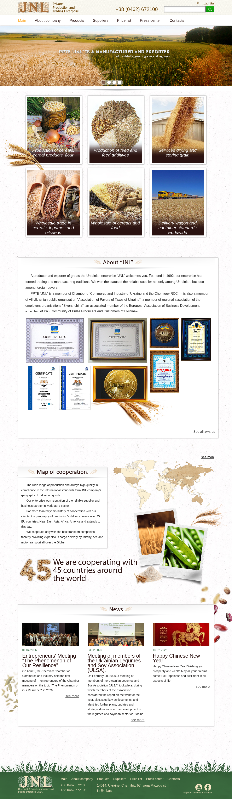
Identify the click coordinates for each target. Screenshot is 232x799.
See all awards (204, 431)
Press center (150, 20)
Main (22, 20)
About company (48, 20)
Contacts (176, 20)
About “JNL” (118, 262)
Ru (212, 3)
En (199, 3)
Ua (206, 3)
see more (72, 696)
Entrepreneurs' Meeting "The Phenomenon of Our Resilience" (49, 661)
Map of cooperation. (63, 472)
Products (76, 20)
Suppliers (100, 20)
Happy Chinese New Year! (176, 658)
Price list (124, 20)
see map (207, 457)
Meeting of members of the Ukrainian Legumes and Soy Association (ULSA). (114, 663)
